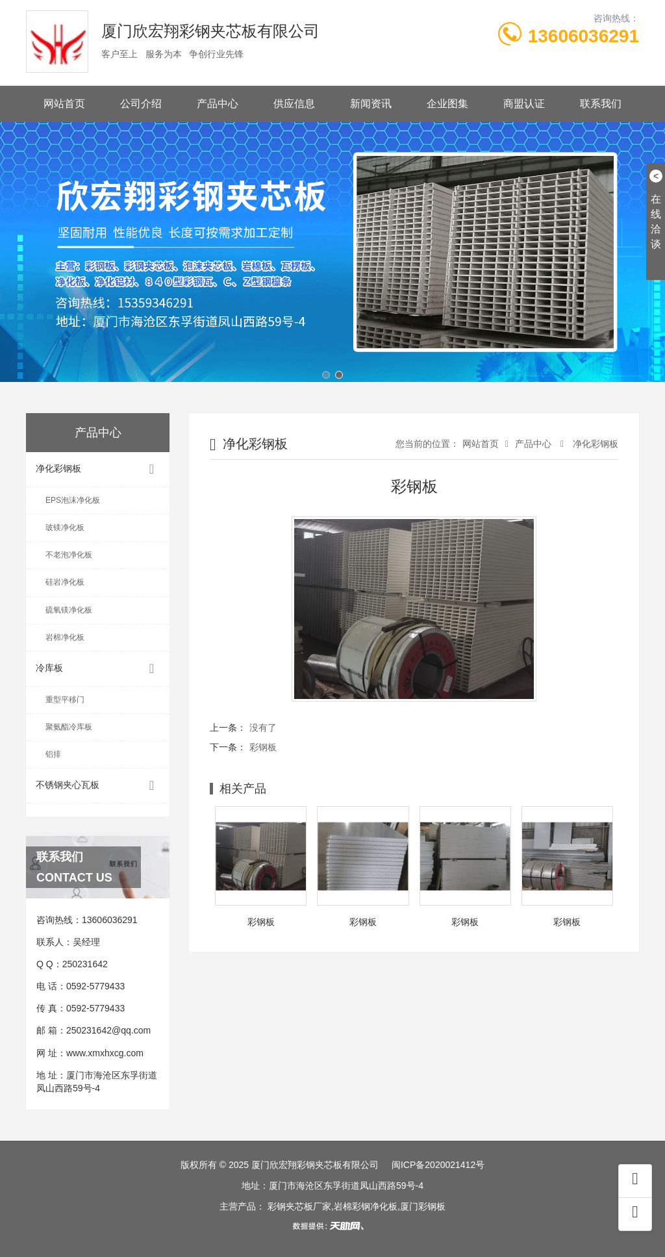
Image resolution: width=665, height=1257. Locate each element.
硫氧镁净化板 (68, 610)
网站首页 (64, 103)
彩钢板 (263, 747)
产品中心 (217, 103)
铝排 (53, 754)
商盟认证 (524, 103)
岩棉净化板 (64, 637)
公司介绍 (141, 103)
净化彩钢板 (98, 469)
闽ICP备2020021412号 (438, 1165)
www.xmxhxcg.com (105, 1053)
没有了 (263, 727)
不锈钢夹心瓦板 (98, 785)
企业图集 (447, 103)
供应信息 (294, 103)
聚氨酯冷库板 (68, 726)
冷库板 (98, 668)
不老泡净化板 (68, 554)
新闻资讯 (371, 103)
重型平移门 (64, 699)
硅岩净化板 (64, 582)
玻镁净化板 (64, 527)
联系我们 (600, 103)
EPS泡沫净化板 (72, 500)
